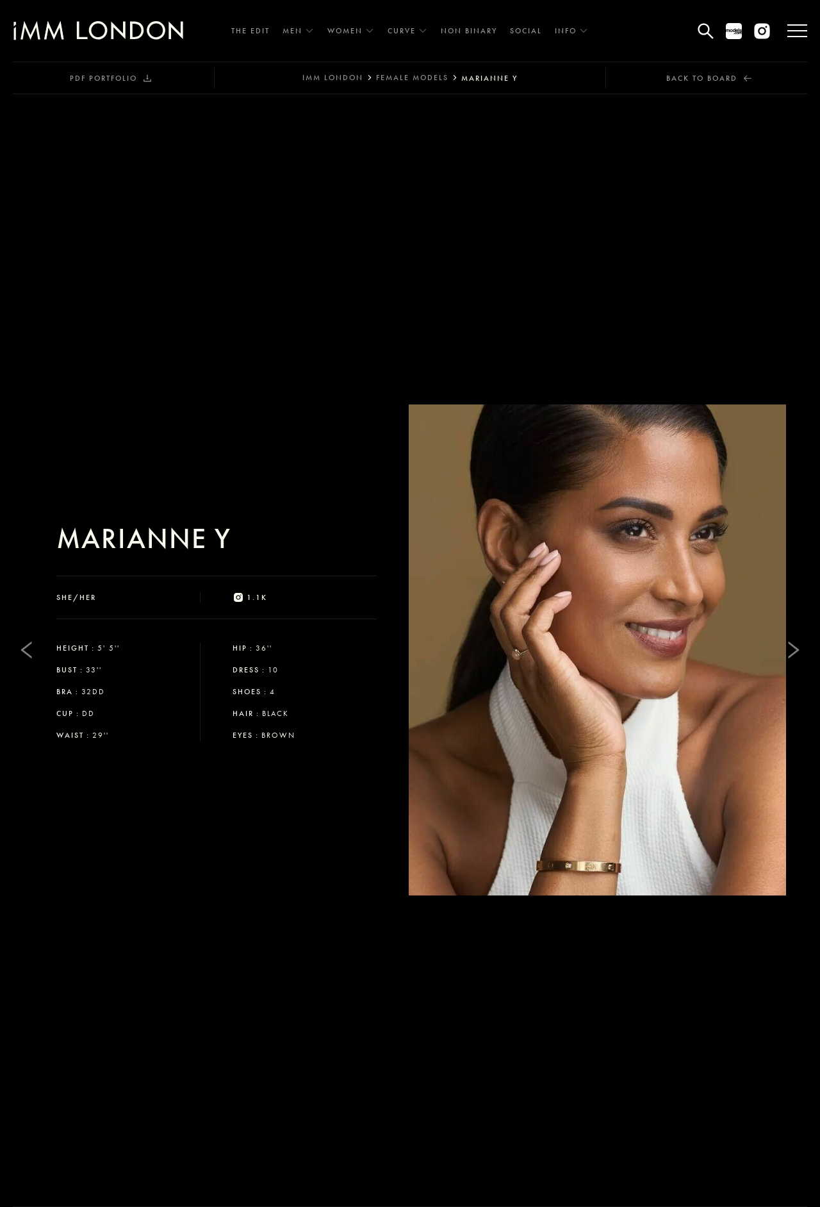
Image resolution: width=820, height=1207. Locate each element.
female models (412, 77)
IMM (332, 77)
